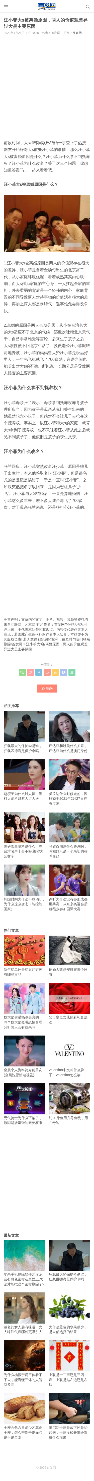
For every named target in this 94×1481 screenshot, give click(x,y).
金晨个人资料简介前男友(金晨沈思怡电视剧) (24, 1056)
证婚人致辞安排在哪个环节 (69, 955)
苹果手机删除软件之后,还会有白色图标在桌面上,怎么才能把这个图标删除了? (24, 1263)
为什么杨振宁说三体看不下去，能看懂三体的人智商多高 (24, 1363)
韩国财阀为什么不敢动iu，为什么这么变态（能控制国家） (24, 888)
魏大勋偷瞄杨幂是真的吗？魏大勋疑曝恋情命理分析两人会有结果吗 (24, 1006)
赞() (47, 688)
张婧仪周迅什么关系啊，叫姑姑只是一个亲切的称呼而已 (69, 835)
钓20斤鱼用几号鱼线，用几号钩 (69, 1104)
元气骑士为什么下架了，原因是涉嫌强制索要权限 (24, 1104)
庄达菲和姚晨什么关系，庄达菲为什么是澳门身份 (69, 732)
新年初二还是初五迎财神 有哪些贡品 (24, 955)
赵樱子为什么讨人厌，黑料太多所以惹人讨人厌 (24, 780)
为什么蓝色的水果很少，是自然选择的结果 (69, 1313)
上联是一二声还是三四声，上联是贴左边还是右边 (69, 1363)
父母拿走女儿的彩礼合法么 (69, 1003)
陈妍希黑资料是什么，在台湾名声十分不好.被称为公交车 (24, 835)
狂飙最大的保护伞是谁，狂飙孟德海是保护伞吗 (24, 732)
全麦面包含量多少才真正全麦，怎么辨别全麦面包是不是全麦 (24, 1416)
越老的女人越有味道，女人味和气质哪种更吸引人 (24, 1313)
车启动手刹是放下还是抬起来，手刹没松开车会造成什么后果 (69, 1416)
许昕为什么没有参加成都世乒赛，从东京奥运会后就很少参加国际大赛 (69, 888)
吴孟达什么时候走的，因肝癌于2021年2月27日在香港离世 (69, 782)
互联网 (77, 33)
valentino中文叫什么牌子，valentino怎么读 (69, 1056)
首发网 (17, 644)
